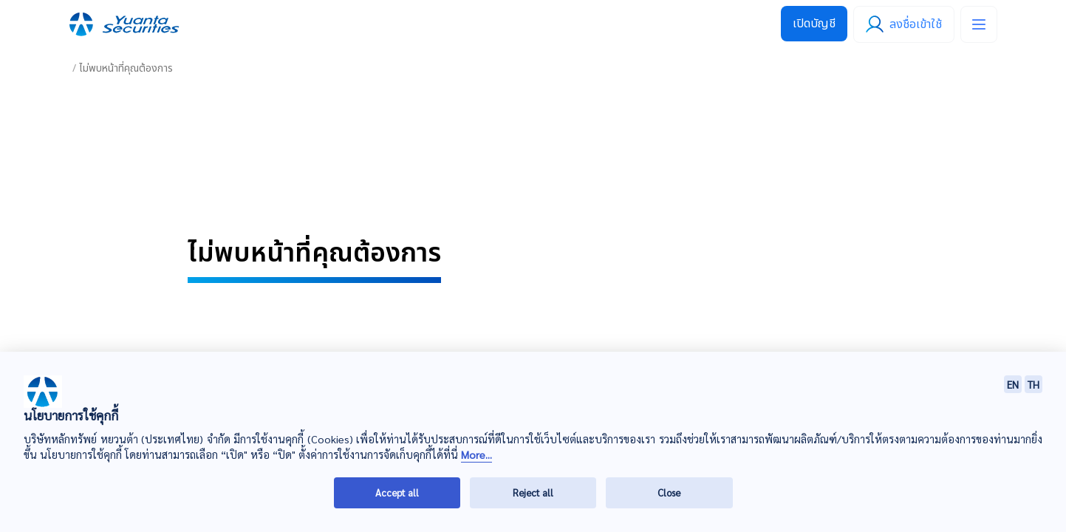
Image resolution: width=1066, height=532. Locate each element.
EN (1013, 384)
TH (1033, 384)
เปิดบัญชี (814, 24)
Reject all (533, 492)
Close (668, 492)
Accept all (397, 492)
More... (476, 455)
